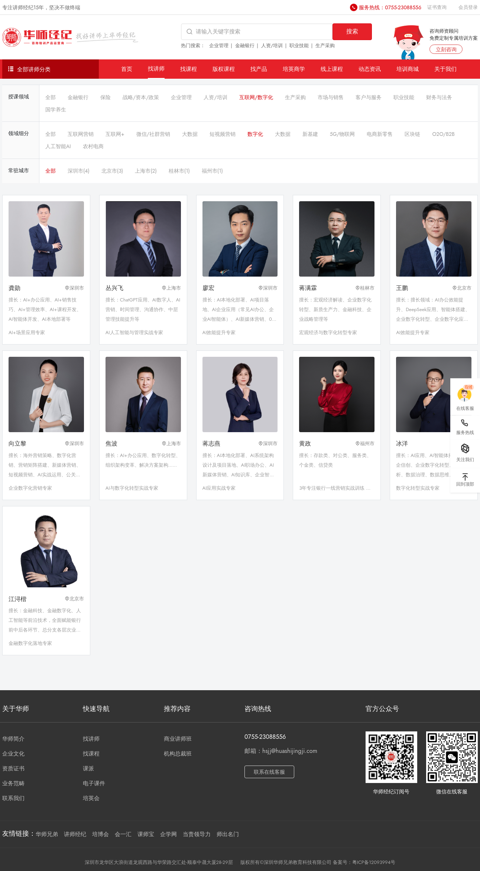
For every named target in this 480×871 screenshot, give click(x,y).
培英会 (91, 798)
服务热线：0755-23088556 (390, 7)
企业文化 (13, 754)
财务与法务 (439, 97)
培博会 (100, 834)
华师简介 (13, 739)
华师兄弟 (47, 834)
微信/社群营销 (153, 134)
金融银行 (244, 45)
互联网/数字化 (256, 97)
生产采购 (325, 45)
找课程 (188, 69)
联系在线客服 (269, 772)
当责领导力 (197, 834)
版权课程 (224, 69)
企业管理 (218, 45)
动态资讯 (370, 69)
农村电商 (93, 146)
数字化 (255, 134)
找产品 (258, 69)
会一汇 (123, 834)
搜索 (352, 31)
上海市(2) (146, 170)
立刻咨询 (446, 49)
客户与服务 (369, 97)
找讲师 (156, 68)
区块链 (412, 134)
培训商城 (407, 69)
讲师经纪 (75, 834)
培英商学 (294, 69)
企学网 (168, 834)
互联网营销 (81, 134)
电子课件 (94, 783)
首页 (126, 69)
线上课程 (332, 69)
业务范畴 (13, 783)
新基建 (310, 134)
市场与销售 (331, 97)
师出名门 (228, 834)
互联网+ (115, 134)
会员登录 (468, 7)
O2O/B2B (443, 134)
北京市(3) (112, 170)
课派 (88, 768)
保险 (105, 97)
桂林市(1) (179, 170)
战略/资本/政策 (141, 97)
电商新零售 (380, 134)
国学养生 (55, 109)
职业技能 (299, 45)
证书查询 (437, 7)
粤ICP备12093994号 (373, 862)
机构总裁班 (178, 754)
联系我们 (13, 798)
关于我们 (445, 69)
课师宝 (145, 834)
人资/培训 (272, 45)
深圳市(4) (79, 170)
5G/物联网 (342, 134)
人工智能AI (58, 146)
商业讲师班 (178, 739)
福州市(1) (212, 170)
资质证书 (13, 768)
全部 (50, 97)
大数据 (190, 134)
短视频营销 (223, 134)
